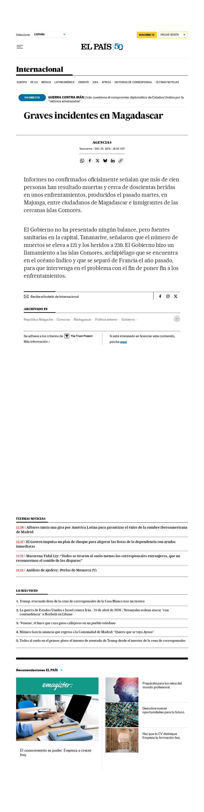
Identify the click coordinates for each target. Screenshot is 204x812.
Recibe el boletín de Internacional (55, 297)
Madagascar (82, 319)
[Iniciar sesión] (173, 35)
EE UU (34, 82)
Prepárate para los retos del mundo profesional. (162, 685)
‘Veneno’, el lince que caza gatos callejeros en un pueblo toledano (68, 623)
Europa (22, 82)
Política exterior (106, 319)
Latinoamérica (64, 82)
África (106, 82)
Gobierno (128, 319)
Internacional (39, 69)
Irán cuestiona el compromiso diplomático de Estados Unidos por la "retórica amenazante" (116, 99)
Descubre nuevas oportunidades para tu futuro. (163, 710)
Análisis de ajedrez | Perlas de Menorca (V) (61, 570)
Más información (37, 341)
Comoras (63, 319)
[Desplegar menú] (20, 47)
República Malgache (38, 319)
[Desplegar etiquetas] (177, 319)
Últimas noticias (167, 82)
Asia (95, 82)
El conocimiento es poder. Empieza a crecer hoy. (56, 752)
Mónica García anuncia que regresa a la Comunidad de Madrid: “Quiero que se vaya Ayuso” (87, 632)
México (46, 82)
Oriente (83, 82)
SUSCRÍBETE (147, 35)
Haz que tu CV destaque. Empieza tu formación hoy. (161, 735)
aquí (123, 342)
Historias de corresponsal (133, 82)
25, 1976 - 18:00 (109, 148)
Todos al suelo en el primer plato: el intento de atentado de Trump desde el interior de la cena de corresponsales (102, 640)
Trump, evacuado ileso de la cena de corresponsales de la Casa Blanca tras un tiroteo (82, 601)
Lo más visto (27, 590)
